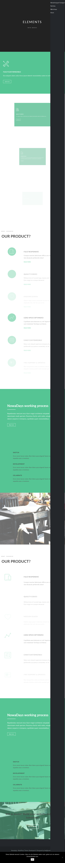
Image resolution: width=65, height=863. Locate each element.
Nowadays (14, 850)
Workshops (53, 9)
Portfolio (52, 6)
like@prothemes (49, 850)
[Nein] (62, 857)
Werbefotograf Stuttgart (57, 3)
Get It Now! (32, 826)
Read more (11, 424)
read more (8, 81)
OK (32, 859)
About (52, 12)
